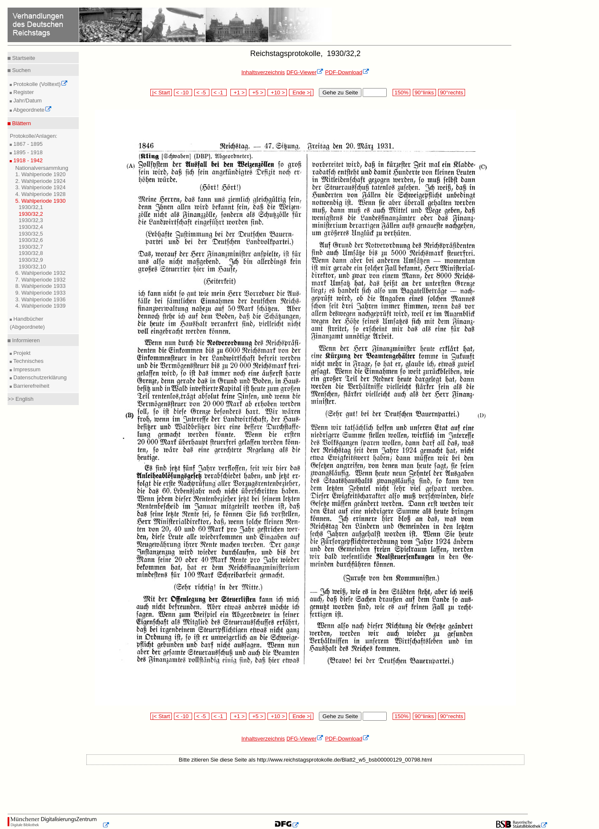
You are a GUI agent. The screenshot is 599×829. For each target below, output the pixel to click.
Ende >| (301, 92)
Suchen (21, 70)
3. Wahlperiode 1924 (40, 187)
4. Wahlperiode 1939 (40, 306)
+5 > (257, 92)
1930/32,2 (31, 214)
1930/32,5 (31, 234)
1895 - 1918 (27, 152)
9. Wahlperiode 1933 (40, 293)
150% (401, 92)
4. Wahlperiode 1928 (40, 194)
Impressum (26, 369)
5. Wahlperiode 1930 (40, 201)
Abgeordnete (31, 110)
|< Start (161, 92)
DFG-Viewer (305, 72)
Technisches (27, 361)
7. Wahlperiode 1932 (40, 279)
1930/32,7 (31, 247)
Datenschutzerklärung (39, 377)
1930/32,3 (31, 220)
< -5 (202, 92)
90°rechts (452, 92)
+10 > (277, 92)
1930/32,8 (31, 253)
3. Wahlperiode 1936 (40, 299)
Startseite (23, 58)
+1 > (238, 92)
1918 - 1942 (27, 160)
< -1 (219, 92)
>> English (20, 399)
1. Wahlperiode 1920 (40, 174)
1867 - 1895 (27, 144)
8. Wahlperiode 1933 (40, 286)
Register (23, 92)
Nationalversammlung (41, 168)
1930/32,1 (31, 207)
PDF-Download (347, 72)
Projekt (21, 353)
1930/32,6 (31, 240)
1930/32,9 (31, 260)
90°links (424, 92)
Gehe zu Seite (340, 92)
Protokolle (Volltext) (40, 84)
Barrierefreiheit (30, 386)
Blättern (21, 123)
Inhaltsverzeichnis (263, 72)
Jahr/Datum (27, 100)
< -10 (183, 92)
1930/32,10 (32, 266)
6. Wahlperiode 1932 (40, 273)
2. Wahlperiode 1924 (40, 181)
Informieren (25, 340)
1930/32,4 (31, 227)
